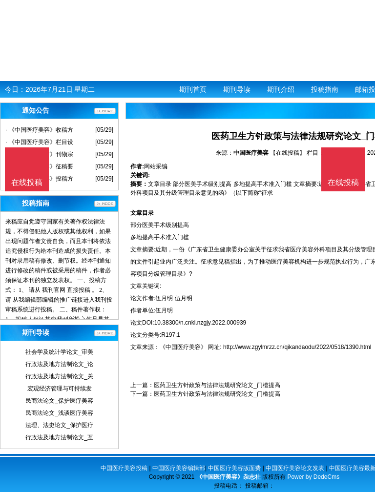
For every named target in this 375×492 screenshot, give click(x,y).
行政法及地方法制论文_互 (59, 437)
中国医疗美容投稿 (124, 468)
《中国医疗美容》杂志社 (228, 476)
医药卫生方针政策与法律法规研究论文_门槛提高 (217, 385)
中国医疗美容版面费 (234, 468)
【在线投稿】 (287, 152)
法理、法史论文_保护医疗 (59, 425)
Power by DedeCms (313, 476)
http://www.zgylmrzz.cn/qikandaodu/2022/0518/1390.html (297, 347)
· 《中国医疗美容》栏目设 (39, 142)
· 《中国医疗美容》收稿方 (39, 129)
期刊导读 (236, 89)
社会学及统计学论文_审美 (59, 351)
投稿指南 (324, 89)
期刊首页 (193, 89)
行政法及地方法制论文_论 (59, 364)
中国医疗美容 (251, 152)
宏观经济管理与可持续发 (59, 388)
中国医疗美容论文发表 (295, 468)
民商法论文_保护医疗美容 (59, 400)
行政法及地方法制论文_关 (59, 376)
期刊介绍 (280, 89)
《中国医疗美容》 (183, 347)
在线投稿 (343, 182)
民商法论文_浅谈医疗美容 (59, 413)
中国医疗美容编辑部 (178, 468)
